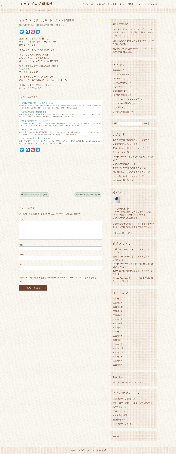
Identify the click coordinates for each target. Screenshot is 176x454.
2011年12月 (118, 348)
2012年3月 (118, 336)
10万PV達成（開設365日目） (88, 195)
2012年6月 (118, 323)
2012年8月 (118, 315)
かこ (122, 266)
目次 (28, 10)
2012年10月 (118, 311)
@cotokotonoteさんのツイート (127, 382)
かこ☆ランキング (121, 74)
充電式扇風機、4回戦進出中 (34, 112)
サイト (22, 268)
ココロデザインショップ (124, 423)
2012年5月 (118, 327)
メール (22, 258)
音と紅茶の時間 (120, 415)
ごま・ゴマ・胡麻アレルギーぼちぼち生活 (132, 403)
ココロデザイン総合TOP (124, 399)
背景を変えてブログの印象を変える (129, 168)
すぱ (122, 281)
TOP (21, 10)
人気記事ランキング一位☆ (125, 144)
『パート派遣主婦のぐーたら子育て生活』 (132, 211)
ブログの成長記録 (121, 111)
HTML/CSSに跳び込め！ (33, 129)
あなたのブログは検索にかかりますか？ (131, 140)
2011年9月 (118, 361)
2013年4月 (118, 298)
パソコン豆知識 (120, 95)
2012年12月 (118, 307)
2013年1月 (118, 303)
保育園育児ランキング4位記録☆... (37, 121)
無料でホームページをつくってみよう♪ (131, 249)
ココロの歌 (118, 91)
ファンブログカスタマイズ (125, 99)
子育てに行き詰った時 (29, 41)
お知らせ (117, 70)
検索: (115, 123)
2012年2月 (118, 340)
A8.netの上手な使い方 (123, 180)
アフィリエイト (120, 87)
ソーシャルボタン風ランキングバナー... (39, 138)
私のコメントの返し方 (123, 152)
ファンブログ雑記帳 (36, 3)
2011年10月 (118, 356)
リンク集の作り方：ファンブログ (128, 176)
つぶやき (117, 78)
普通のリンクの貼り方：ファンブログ (130, 148)
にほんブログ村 (46, 25)
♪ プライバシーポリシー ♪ (125, 233)
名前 (21, 248)
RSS (116, 436)
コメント (62, 25)
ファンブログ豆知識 (122, 103)
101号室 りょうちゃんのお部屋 (34, 195)
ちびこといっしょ (121, 407)
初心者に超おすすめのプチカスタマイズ (131, 172)
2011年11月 (118, 352)
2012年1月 (118, 344)
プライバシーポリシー (42, 10)
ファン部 (117, 107)
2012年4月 (118, 331)
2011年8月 (118, 365)
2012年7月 (118, 319)
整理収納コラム (120, 419)
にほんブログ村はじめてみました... (37, 103)
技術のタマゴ (119, 411)
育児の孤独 (24, 69)
